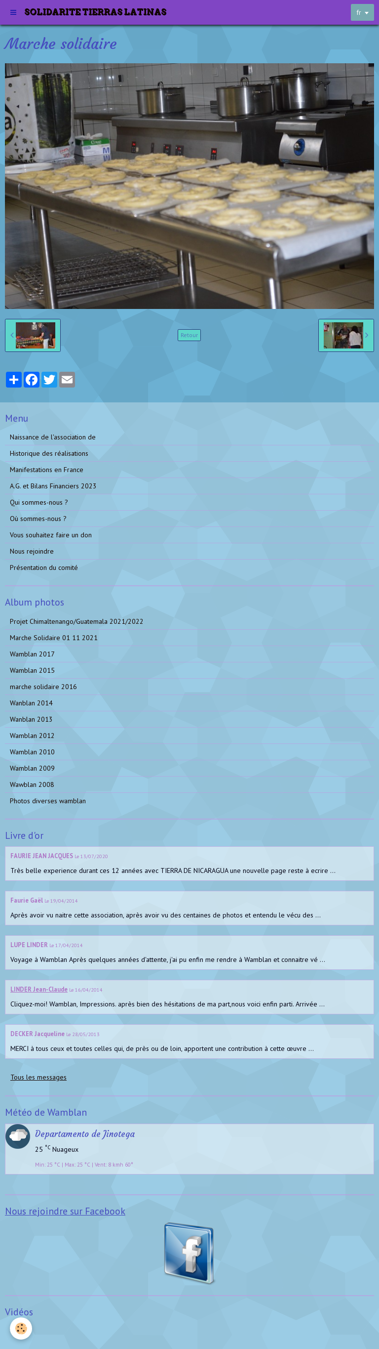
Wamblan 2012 (32, 735)
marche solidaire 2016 (43, 686)
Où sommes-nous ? (38, 518)
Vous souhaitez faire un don (51, 534)
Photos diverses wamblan (48, 800)
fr (358, 12)
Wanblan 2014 (31, 702)
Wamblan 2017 (32, 654)
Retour (189, 335)
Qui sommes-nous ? (39, 502)
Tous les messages (38, 1077)
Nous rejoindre (32, 551)
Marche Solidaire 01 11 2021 (54, 637)
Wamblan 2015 (32, 670)
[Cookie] (21, 1328)
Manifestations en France (46, 469)
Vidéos (20, 1331)
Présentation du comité (44, 567)
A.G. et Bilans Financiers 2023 (53, 485)
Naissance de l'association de (53, 437)
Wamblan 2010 (32, 751)
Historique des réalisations (49, 453)
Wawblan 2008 (32, 784)
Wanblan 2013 (31, 719)
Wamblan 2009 (32, 768)
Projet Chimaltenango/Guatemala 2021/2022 (77, 621)
